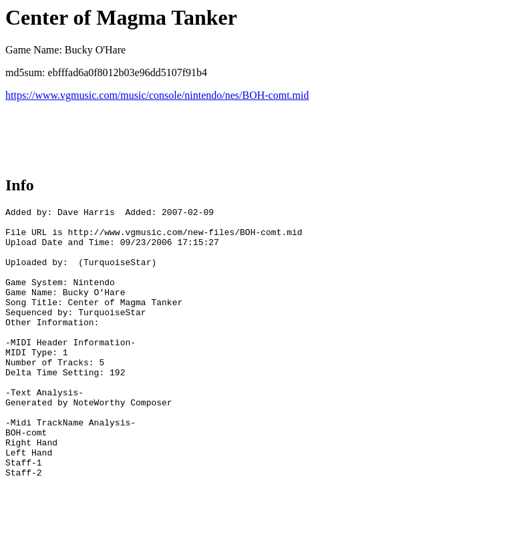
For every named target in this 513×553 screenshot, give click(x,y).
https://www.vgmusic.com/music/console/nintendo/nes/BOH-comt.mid (157, 95)
